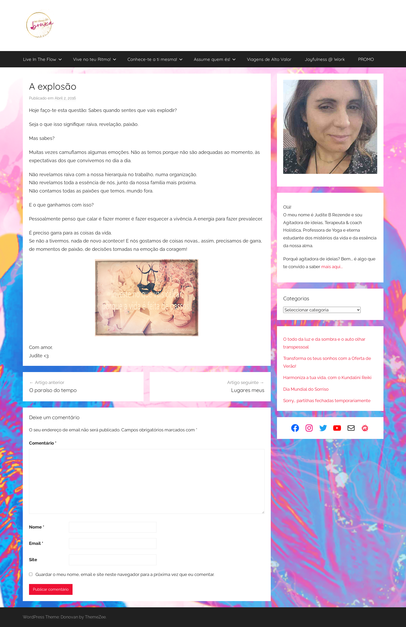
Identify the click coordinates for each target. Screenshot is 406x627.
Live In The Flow (42, 59)
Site (33, 559)
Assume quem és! (215, 59)
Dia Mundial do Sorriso (306, 389)
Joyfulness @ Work (325, 59)
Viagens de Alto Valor (269, 59)
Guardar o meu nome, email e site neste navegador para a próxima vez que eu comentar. (124, 574)
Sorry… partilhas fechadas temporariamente (327, 400)
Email (36, 543)
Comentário (42, 443)
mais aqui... (332, 266)
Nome (36, 527)
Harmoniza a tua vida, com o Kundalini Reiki (327, 377)
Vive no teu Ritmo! (94, 59)
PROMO (366, 59)
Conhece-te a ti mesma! (155, 59)
